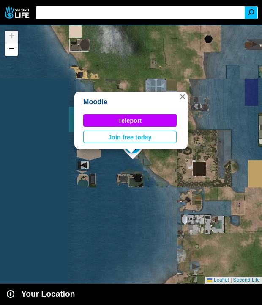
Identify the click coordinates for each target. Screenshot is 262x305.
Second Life (18, 12)
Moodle (95, 101)
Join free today (130, 137)
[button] (182, 97)
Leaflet (218, 280)
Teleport (130, 120)
